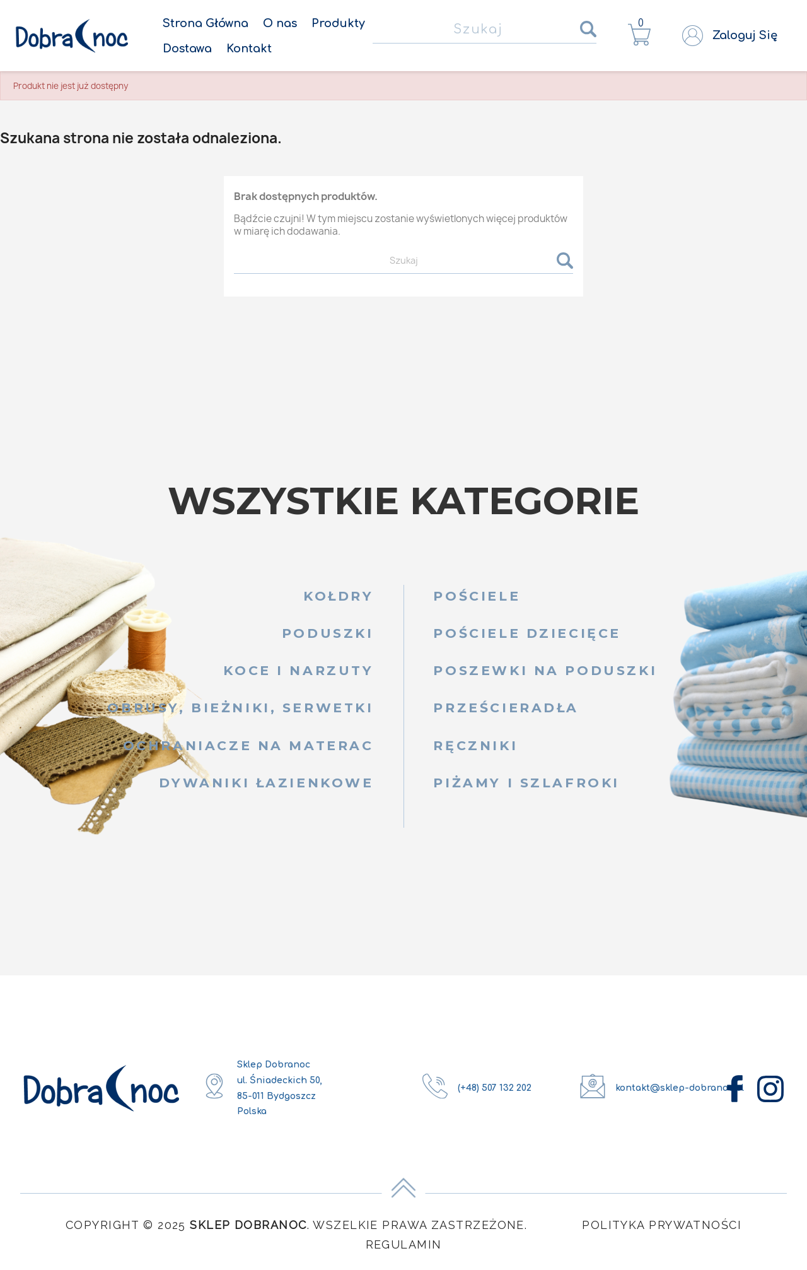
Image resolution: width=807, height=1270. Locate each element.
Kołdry (338, 596)
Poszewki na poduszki (545, 670)
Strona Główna (205, 23)
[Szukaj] (484, 30)
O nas (280, 23)
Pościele (476, 596)
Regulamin (404, 1244)
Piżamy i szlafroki (526, 783)
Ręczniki (475, 745)
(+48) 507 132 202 (494, 1088)
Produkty (338, 23)
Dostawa (187, 48)
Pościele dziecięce (527, 633)
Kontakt (249, 48)
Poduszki (328, 633)
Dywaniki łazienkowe (266, 783)
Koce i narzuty (298, 670)
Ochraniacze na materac (248, 745)
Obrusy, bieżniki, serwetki (240, 707)
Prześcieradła (506, 707)
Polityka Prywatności (661, 1225)
